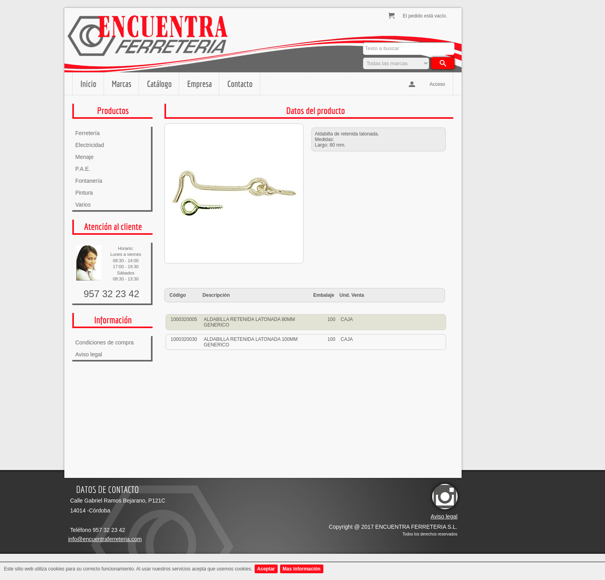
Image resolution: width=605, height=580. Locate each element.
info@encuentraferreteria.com (105, 539)
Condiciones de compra (104, 342)
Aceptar (266, 569)
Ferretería (87, 133)
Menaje (84, 157)
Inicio (89, 84)
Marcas (121, 84)
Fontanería (88, 181)
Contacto (239, 84)
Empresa (199, 84)
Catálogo (159, 84)
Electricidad (89, 145)
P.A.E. (83, 169)
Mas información (301, 569)
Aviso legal (88, 354)
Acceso (437, 84)
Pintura (84, 192)
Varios (83, 204)
